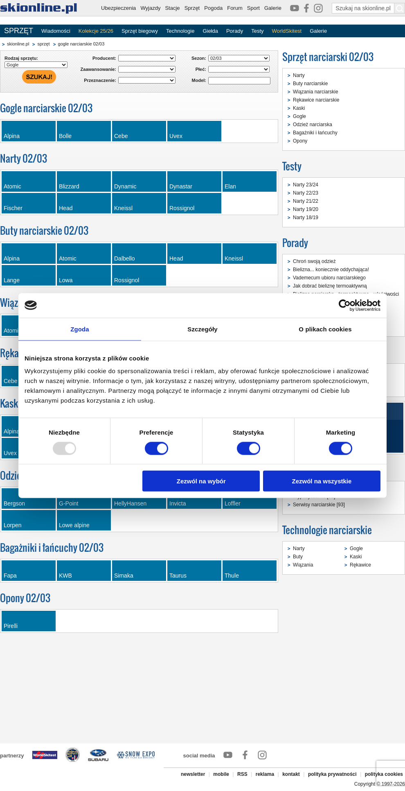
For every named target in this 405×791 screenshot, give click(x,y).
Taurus (178, 575)
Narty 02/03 (23, 158)
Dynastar (180, 186)
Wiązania (303, 565)
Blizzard (69, 186)
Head (65, 208)
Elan (230, 186)
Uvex (175, 136)
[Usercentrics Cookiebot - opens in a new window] (344, 305)
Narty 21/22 (305, 201)
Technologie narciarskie (327, 530)
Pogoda (213, 8)
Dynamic (125, 186)
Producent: (104, 58)
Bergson (14, 503)
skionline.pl (18, 43)
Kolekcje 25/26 (96, 31)
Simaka (123, 575)
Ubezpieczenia (118, 8)
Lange (12, 280)
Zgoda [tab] (79, 328)
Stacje (172, 8)
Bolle (65, 136)
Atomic (12, 186)
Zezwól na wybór (201, 481)
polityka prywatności (332, 774)
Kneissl (123, 208)
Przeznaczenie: (100, 80)
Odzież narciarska (312, 124)
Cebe (121, 136)
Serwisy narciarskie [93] (319, 505)
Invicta (177, 503)
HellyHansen (130, 503)
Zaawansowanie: (98, 69)
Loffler (233, 503)
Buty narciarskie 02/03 (44, 230)
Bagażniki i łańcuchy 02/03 (52, 547)
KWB (65, 575)
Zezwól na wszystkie (322, 481)
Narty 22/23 (305, 193)
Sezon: (198, 58)
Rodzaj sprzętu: (21, 58)
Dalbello (124, 258)
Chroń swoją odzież (314, 261)
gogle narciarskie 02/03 (81, 43)
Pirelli (11, 626)
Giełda (210, 31)
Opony (300, 141)
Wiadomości (55, 31)
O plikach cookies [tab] (325, 328)
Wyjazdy (150, 8)
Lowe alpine (74, 525)
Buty (298, 557)
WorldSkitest (287, 31)
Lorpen (13, 525)
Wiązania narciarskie (315, 92)
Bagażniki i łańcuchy (315, 133)
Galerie (272, 8)
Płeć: (201, 69)
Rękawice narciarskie (316, 100)
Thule (232, 575)
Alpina (12, 136)
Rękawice (360, 565)
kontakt (291, 774)
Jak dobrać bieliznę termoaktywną (330, 286)
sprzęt (43, 43)
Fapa (10, 575)
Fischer (13, 208)
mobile (221, 774)
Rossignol (181, 208)
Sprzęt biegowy (140, 31)
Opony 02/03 (25, 598)
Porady (234, 31)
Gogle (299, 116)
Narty (299, 75)
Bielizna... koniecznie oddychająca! (331, 269)
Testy (257, 31)
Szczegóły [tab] (202, 328)
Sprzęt (192, 8)
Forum (235, 8)
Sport (253, 8)
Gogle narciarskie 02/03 (46, 108)
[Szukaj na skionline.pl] (399, 8)
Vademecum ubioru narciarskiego (329, 278)
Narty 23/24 (305, 185)
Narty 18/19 (305, 217)
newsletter (193, 774)
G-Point (68, 503)
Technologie (180, 31)
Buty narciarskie (310, 83)
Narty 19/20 (305, 209)
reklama (265, 774)
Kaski (299, 108)
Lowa (65, 280)
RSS (242, 774)
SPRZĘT (18, 31)
